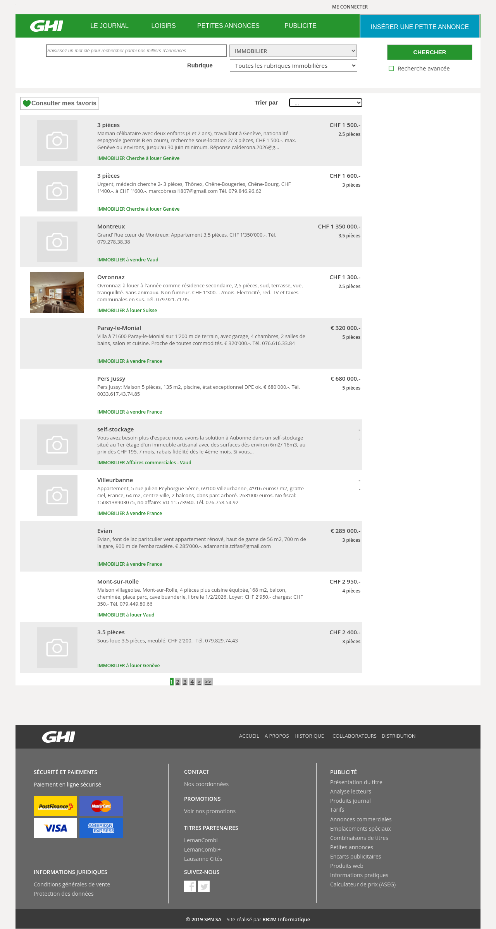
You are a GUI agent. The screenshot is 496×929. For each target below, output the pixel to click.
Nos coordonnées (206, 784)
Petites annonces (351, 847)
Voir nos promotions (210, 811)
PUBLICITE (300, 25)
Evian (104, 530)
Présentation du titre (356, 782)
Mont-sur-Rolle (118, 581)
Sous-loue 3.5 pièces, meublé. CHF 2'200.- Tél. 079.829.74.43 (167, 640)
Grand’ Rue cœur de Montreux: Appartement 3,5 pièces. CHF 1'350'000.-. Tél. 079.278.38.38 (186, 238)
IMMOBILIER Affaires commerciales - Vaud (144, 462)
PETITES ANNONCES (228, 25)
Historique (309, 735)
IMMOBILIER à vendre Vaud (127, 259)
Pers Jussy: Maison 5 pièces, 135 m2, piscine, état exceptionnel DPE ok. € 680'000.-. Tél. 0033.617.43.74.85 (198, 390)
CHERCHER (429, 52)
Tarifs (337, 809)
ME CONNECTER (350, 6)
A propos (277, 735)
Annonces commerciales (361, 819)
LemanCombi (201, 840)
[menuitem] (109, 26)
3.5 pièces (111, 632)
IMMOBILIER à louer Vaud (126, 614)
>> (208, 681)
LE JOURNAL (109, 25)
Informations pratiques (359, 875)
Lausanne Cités (203, 858)
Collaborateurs (354, 735)
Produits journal (350, 800)
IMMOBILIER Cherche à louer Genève (138, 158)
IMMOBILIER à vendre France (129, 361)
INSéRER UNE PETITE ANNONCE (420, 27)
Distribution (399, 735)
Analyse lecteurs (350, 791)
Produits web (346, 865)
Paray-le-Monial (119, 327)
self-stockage (115, 429)
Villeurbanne (115, 480)
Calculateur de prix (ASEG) (363, 884)
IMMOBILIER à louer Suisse (127, 310)
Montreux (111, 226)
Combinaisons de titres (359, 837)
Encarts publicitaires (355, 856)
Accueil (249, 735)
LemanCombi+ (202, 849)
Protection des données (64, 893)
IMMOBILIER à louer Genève (128, 665)
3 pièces (108, 125)
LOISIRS (163, 25)
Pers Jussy (111, 378)
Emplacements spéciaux (360, 828)
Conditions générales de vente (72, 884)
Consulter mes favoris (63, 103)
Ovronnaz (110, 277)
